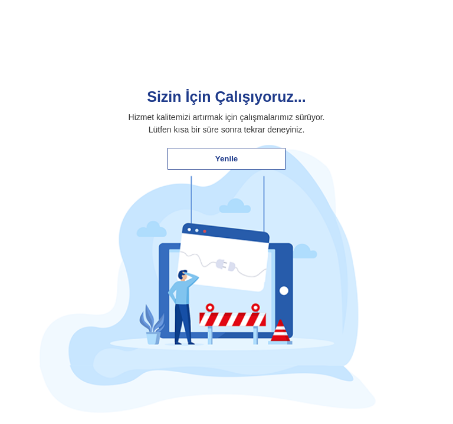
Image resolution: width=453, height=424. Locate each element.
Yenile (226, 158)
